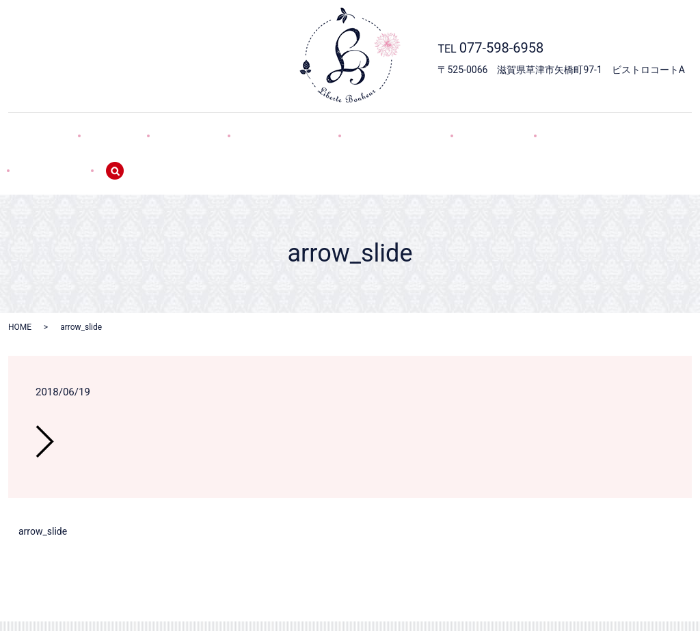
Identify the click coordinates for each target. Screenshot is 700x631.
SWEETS (184, 128)
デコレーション (266, 128)
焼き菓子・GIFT (365, 128)
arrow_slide (42, 484)
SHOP (123, 128)
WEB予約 (448, 128)
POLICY (515, 128)
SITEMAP (582, 128)
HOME (66, 128)
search (648, 129)
